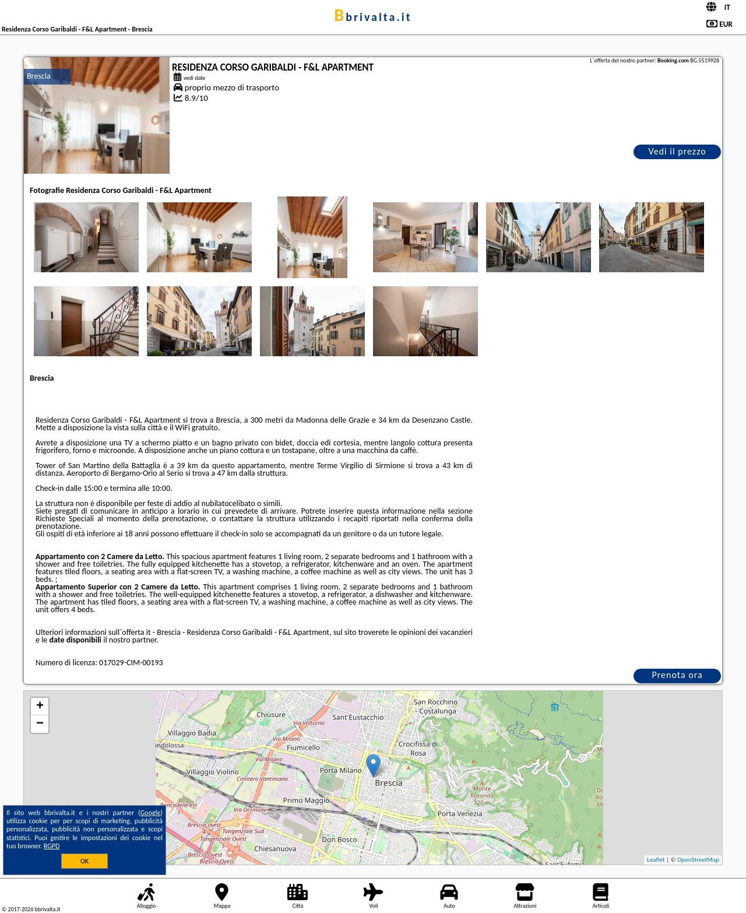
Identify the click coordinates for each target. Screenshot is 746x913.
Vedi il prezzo (677, 151)
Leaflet (655, 859)
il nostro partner (129, 640)
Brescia (39, 76)
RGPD (52, 846)
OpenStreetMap (698, 859)
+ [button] (40, 706)
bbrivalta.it (372, 17)
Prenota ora (677, 674)
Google (150, 813)
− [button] (40, 724)
